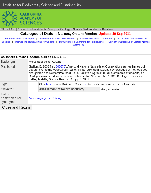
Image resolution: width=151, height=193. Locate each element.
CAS (3, 29)
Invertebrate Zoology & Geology (51, 29)
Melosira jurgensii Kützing (45, 98)
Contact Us (77, 45)
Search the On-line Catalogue (96, 38)
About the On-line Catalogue (18, 38)
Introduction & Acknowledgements (57, 38)
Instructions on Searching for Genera (34, 41)
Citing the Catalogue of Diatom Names (129, 41)
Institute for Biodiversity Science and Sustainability (42, 5)
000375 (60, 66)
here (49, 84)
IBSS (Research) (19, 29)
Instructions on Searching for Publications (81, 41)
